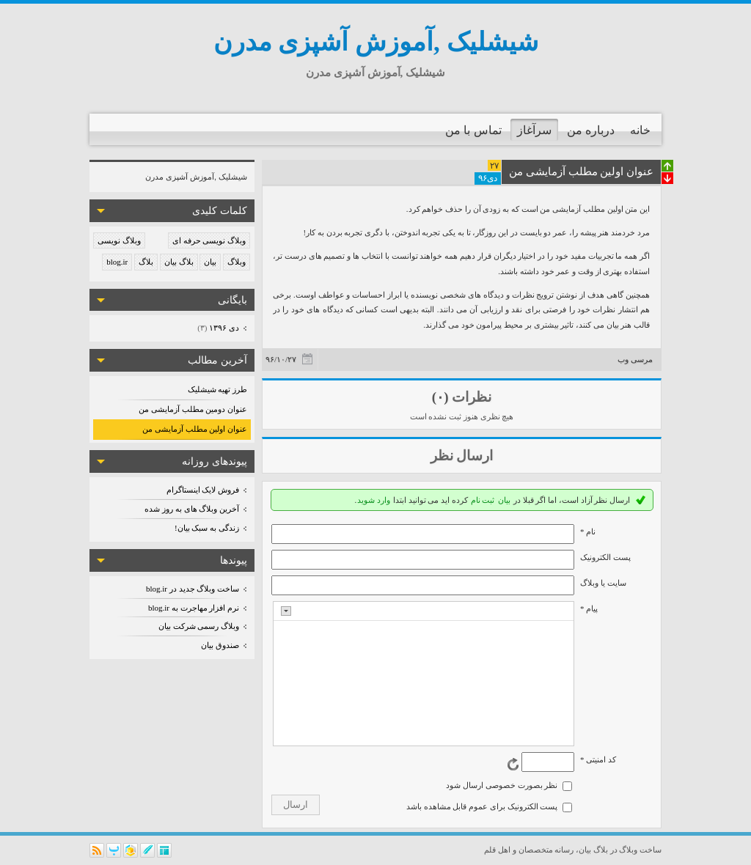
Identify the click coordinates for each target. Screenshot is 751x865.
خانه (640, 130)
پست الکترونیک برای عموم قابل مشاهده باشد (482, 806)
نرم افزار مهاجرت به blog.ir (193, 607)
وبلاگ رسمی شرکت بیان (198, 626)
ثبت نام (483, 500)
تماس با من (473, 130)
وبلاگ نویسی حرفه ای (209, 240)
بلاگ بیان (179, 261)
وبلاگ (236, 261)
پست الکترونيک (605, 557)
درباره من (591, 130)
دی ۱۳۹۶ (224, 327)
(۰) (440, 397)
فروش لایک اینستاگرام (203, 489)
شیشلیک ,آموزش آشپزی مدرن (375, 42)
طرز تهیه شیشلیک (218, 389)
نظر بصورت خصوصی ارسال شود (501, 785)
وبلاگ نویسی (119, 240)
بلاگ (146, 261)
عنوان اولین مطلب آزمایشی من (194, 428)
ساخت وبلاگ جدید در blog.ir (192, 588)
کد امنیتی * (598, 759)
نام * (588, 531)
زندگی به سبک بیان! (207, 527)
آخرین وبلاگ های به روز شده (191, 508)
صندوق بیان (220, 645)
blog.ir (117, 261)
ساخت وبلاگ (640, 849)
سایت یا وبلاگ (603, 582)
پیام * (589, 608)
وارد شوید (373, 500)
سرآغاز (534, 130)
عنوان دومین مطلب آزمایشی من (193, 409)
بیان (210, 261)
